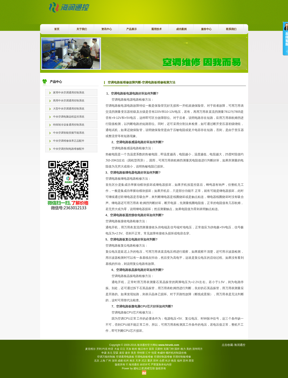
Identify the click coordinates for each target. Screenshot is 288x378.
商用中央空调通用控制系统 (68, 100)
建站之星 (138, 368)
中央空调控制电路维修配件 (68, 148)
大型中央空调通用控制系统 (68, 108)
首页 (56, 29)
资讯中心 (106, 29)
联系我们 (231, 29)
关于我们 (81, 29)
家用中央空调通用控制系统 (68, 92)
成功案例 (181, 29)
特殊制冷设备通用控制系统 (68, 124)
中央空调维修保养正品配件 (68, 140)
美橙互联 (150, 368)
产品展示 (131, 29)
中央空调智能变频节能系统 (68, 132)
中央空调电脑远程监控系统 (68, 116)
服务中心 (206, 29)
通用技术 (156, 29)
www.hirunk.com (168, 344)
